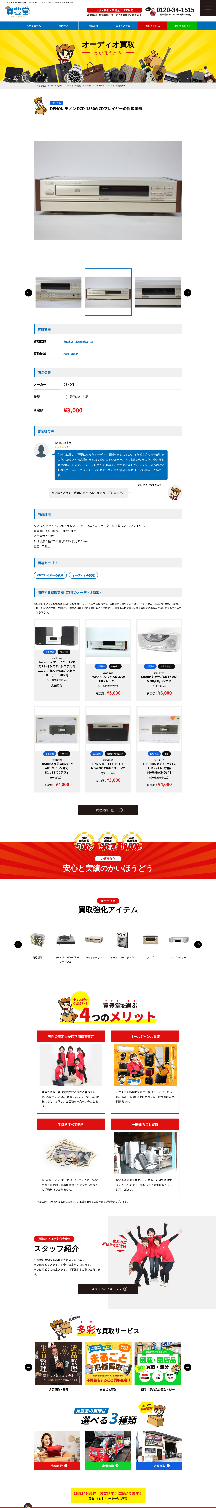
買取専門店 (41, 85)
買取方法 (63, 26)
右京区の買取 (70, 354)
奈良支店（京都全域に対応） (78, 341)
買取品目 (93, 26)
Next (187, 292)
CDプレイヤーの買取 (72, 85)
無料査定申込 (153, 26)
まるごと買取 (123, 26)
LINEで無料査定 (182, 26)
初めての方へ (34, 26)
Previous (28, 292)
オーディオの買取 (55, 85)
